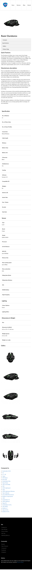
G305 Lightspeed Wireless (8, 491)
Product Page (6, 49)
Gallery (4, 46)
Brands (3, 544)
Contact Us (4, 527)
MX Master (5, 477)
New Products (4, 546)
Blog (24, 5)
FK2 (3, 486)
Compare (5, 40)
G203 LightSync (6, 501)
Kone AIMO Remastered (8, 494)
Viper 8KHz (5, 506)
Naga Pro (4, 503)
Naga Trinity (5, 483)
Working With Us (5, 535)
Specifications (5, 43)
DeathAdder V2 (6, 499)
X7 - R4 (4, 474)
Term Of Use (4, 529)
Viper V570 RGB (6, 484)
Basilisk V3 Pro (5, 511)
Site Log (3, 533)
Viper (3, 489)
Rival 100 (4, 479)
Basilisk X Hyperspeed (7, 496)
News (13, 5)
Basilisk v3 (4, 508)
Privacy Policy (4, 531)
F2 (3, 472)
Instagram (3, 552)
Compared (3, 548)
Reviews (19, 5)
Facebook (3, 550)
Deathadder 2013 (6, 471)
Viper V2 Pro (5, 510)
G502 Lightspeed (6, 488)
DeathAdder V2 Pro (7, 504)
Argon (3, 476)
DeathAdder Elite (6, 481)
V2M (3, 498)
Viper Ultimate (5, 493)
